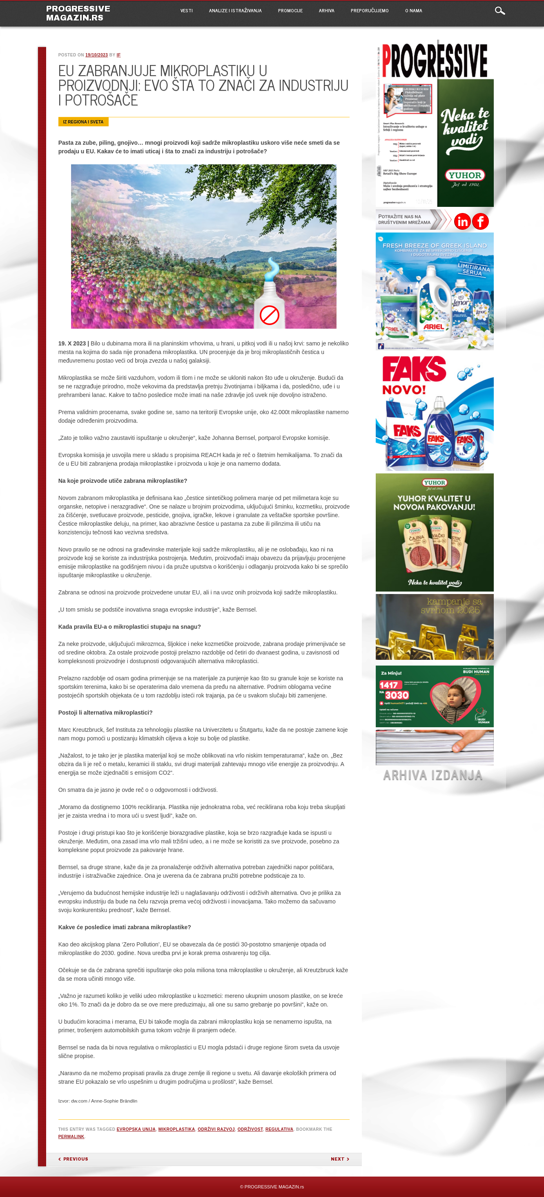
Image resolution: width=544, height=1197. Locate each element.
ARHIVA (326, 10)
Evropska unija (136, 1129)
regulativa (279, 1129)
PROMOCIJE (290, 10)
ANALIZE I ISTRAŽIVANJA (235, 10)
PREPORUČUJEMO (370, 10)
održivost (250, 1129)
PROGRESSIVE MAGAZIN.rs (78, 13)
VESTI (187, 10)
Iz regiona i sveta (83, 122)
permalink (71, 1136)
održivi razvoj (216, 1129)
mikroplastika (176, 1129)
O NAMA (413, 10)
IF (119, 55)
